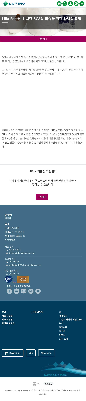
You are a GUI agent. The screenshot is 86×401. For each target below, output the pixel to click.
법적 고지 (36, 390)
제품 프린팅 (7, 315)
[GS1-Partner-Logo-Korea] (17, 278)
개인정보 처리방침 (49, 390)
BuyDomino (13, 353)
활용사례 (63, 327)
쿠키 (59, 390)
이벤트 (62, 334)
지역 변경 (48, 383)
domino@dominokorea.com (21, 252)
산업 (4, 311)
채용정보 (63, 315)
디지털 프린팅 (36, 311)
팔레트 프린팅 (8, 323)
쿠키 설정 (43, 394)
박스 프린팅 (7, 319)
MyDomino (46, 352)
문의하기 (43, 38)
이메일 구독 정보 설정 (71, 390)
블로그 (62, 330)
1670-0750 (14, 273)
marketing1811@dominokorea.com (25, 264)
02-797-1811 (14, 249)
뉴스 (61, 323)
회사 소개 (63, 338)
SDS (31, 352)
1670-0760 (14, 261)
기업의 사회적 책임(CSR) (71, 319)
